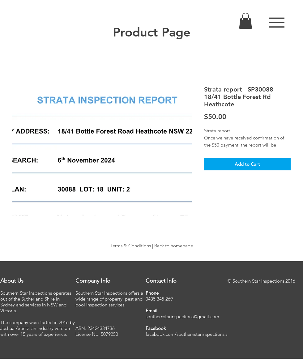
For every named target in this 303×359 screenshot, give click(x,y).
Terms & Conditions (130, 246)
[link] (245, 21)
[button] (276, 22)
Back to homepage (173, 246)
